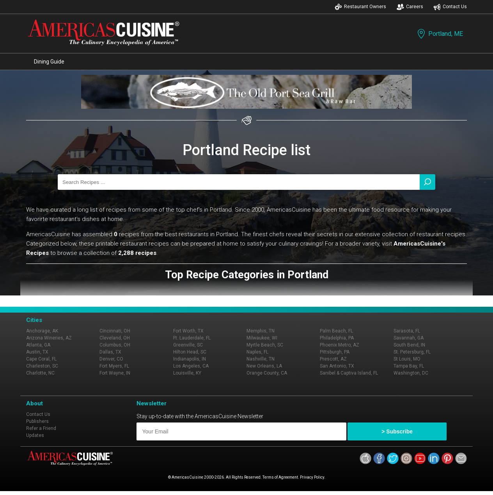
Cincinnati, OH (114, 331)
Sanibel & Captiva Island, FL (349, 373)
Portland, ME (439, 33)
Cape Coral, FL (41, 359)
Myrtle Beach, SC (265, 345)
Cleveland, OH (114, 338)
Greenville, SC (188, 345)
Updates (35, 435)
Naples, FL (257, 352)
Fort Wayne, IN (114, 373)
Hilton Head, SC (189, 352)
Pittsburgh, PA (334, 352)
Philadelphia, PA (337, 338)
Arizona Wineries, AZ (49, 338)
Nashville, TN (261, 359)
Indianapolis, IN (189, 359)
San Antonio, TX (337, 366)
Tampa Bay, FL (409, 366)
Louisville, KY (187, 373)
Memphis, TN (261, 331)
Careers (410, 7)
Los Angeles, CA (191, 366)
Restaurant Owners (360, 7)
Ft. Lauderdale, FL (192, 338)
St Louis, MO (407, 359)
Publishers (37, 421)
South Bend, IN (409, 345)
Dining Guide (49, 61)
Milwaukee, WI (262, 338)
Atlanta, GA (38, 345)
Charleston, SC (42, 366)
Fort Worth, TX (188, 331)
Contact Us (450, 7)
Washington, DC (411, 373)
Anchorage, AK (42, 331)
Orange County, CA (267, 373)
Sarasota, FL (407, 331)
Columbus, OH (114, 345)
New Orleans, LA (264, 366)
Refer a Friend (41, 428)
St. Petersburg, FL (412, 352)
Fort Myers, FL (114, 366)
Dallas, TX (110, 352)
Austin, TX (37, 352)
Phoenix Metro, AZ (339, 345)
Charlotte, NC (40, 373)
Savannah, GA (409, 338)
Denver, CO (111, 359)
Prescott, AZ (333, 359)
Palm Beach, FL (336, 331)
